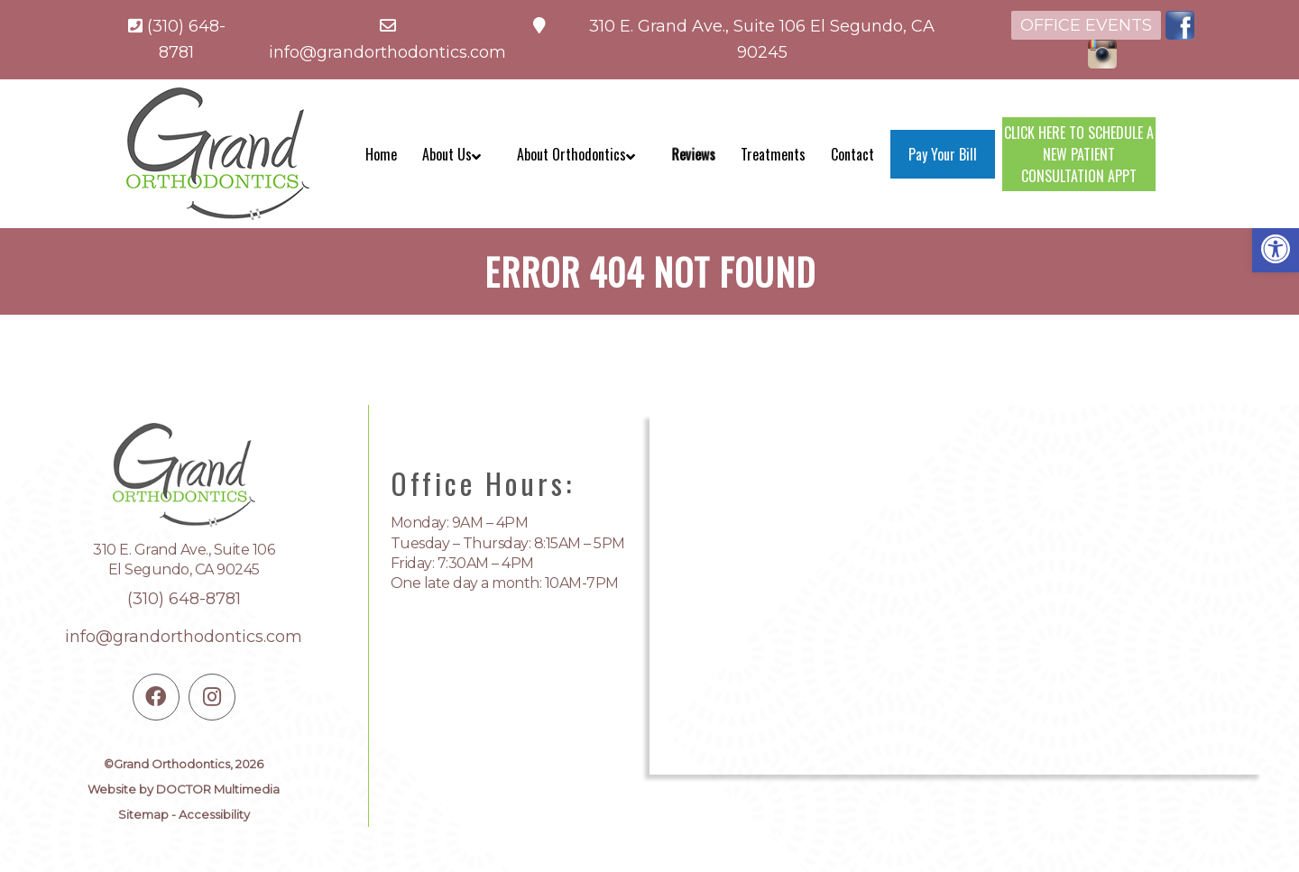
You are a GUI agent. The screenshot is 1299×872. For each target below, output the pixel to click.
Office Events (1086, 25)
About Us (447, 154)
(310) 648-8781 (184, 599)
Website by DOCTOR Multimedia (184, 789)
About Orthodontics (571, 154)
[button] (1275, 248)
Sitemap (143, 814)
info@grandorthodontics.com (387, 52)
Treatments (773, 154)
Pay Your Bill (942, 154)
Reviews (693, 154)
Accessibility (214, 814)
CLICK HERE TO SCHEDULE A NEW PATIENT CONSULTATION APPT (1079, 154)
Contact (852, 154)
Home (381, 154)
